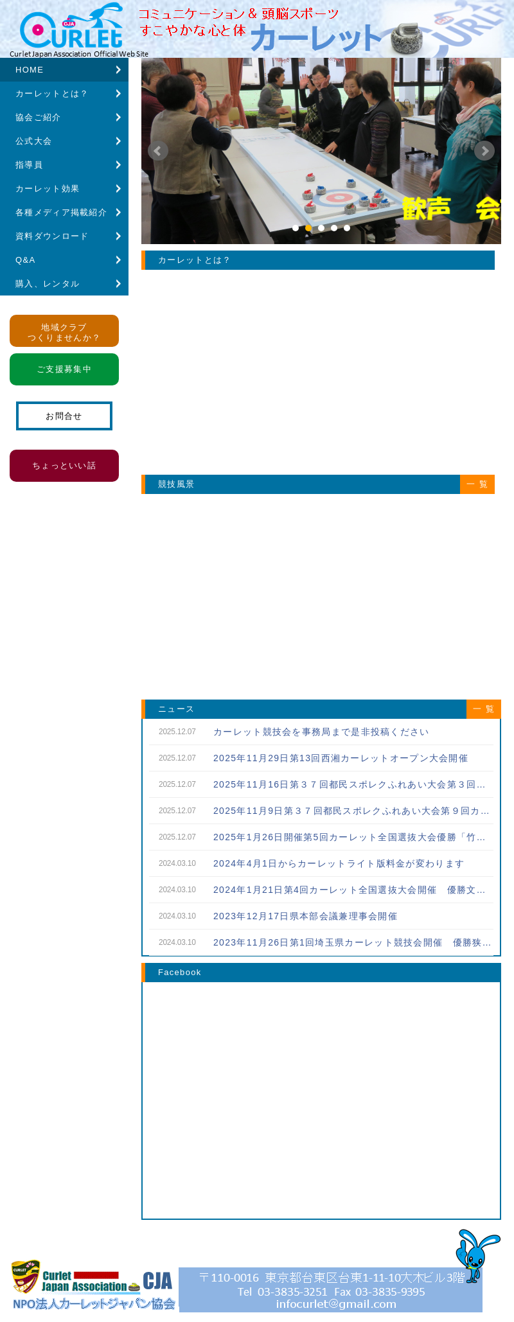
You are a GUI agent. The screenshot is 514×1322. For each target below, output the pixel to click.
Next (484, 151)
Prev (158, 151)
